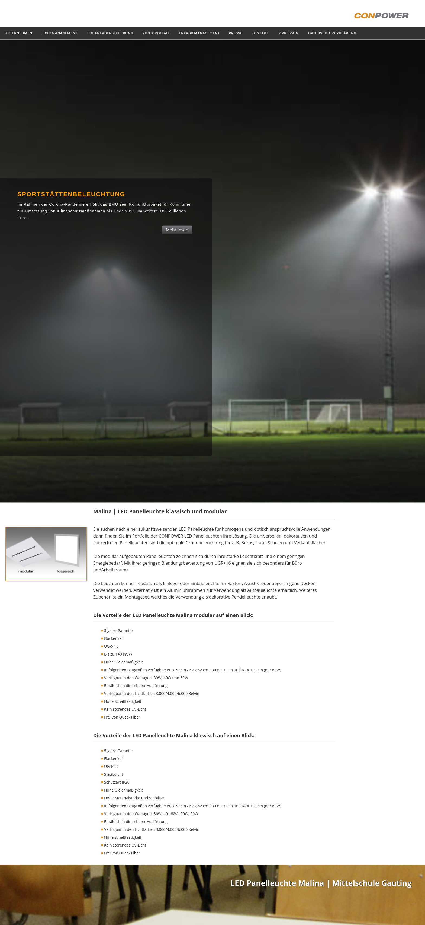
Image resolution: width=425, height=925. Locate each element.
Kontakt (260, 33)
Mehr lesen (177, 230)
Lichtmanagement (59, 33)
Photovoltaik (156, 33)
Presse (235, 33)
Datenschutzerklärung (332, 33)
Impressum (288, 33)
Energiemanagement (199, 33)
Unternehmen (18, 33)
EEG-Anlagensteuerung (109, 33)
